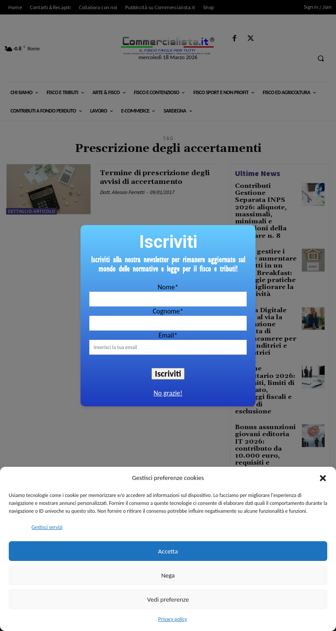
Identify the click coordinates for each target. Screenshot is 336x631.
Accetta (168, 551)
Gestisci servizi (47, 527)
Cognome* (168, 311)
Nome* (168, 287)
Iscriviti (168, 373)
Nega (168, 575)
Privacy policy (172, 619)
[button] (322, 478)
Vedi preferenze (168, 599)
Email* (168, 335)
